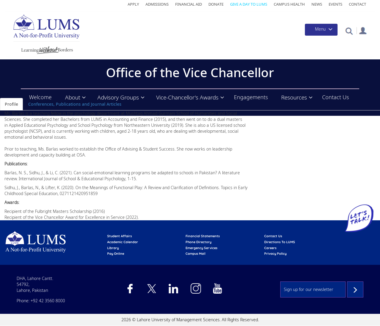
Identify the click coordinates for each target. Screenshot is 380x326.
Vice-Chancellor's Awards (187, 97)
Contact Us (335, 97)
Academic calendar (122, 242)
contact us (273, 236)
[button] (349, 30)
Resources (294, 97)
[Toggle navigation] (321, 30)
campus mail (195, 253)
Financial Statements (203, 236)
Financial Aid (188, 4)
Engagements (251, 97)
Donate (216, 4)
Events (335, 4)
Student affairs (119, 236)
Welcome (40, 97)
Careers (270, 248)
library (113, 248)
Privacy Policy (275, 253)
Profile (11, 104)
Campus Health (289, 4)
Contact (357, 4)
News (316, 4)
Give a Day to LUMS (248, 4)
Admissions (157, 4)
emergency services (201, 248)
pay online (115, 253)
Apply (133, 4)
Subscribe (355, 289)
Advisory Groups (118, 97)
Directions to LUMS (279, 242)
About (72, 97)
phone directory (198, 242)
